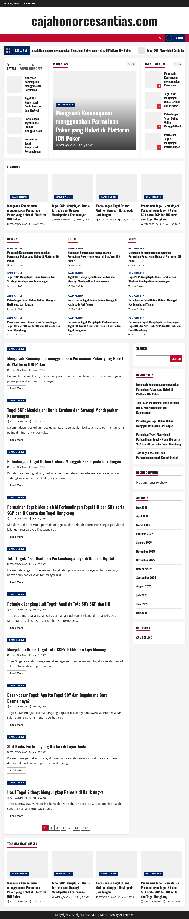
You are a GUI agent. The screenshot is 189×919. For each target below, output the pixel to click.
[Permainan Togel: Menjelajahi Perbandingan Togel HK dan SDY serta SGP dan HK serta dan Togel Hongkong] (161, 188)
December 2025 (145, 551)
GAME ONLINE (65, 104)
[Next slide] (133, 64)
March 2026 (143, 525)
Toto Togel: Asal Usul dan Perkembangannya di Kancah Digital (60, 558)
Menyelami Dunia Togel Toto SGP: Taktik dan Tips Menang (56, 649)
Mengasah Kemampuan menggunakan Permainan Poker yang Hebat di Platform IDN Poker (83, 50)
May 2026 (142, 507)
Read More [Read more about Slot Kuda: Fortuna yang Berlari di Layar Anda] (18, 771)
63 (76, 828)
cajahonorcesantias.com (94, 20)
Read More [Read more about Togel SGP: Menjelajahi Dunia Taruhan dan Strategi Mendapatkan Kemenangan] (18, 440)
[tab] (13, 67)
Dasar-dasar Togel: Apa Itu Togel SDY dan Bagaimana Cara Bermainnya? (57, 698)
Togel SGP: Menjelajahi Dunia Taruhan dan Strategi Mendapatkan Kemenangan (14, 104)
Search (141, 348)
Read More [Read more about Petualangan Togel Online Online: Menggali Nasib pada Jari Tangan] (18, 485)
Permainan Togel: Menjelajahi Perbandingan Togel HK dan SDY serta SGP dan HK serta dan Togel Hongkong (14, 145)
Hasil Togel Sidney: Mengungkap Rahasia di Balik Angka (55, 792)
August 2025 (143, 586)
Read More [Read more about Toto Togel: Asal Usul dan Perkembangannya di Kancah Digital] (18, 582)
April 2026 (142, 516)
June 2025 (142, 604)
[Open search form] (160, 37)
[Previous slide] (129, 64)
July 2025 (141, 595)
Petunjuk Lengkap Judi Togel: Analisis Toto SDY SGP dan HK (58, 603)
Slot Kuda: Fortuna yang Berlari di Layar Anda (46, 746)
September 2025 (146, 577)
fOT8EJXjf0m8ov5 (67, 145)
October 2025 (144, 569)
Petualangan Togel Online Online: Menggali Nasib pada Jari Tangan (14, 125)
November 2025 (145, 560)
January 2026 (144, 542)
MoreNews (107, 915)
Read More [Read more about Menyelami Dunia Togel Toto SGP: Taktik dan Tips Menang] (18, 673)
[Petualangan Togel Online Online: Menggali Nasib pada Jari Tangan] (116, 188)
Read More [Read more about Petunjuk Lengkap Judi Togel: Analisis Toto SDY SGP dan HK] (18, 628)
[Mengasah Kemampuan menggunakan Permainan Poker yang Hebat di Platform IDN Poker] (27, 188)
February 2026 (144, 534)
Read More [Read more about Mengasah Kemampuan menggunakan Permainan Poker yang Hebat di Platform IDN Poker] (18, 388)
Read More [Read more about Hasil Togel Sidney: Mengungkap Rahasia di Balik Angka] (18, 816)
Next (85, 828)
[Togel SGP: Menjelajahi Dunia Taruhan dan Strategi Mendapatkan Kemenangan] (72, 188)
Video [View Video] (174, 38)
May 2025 (141, 612)
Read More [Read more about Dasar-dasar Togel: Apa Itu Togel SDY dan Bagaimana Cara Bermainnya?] (18, 725)
